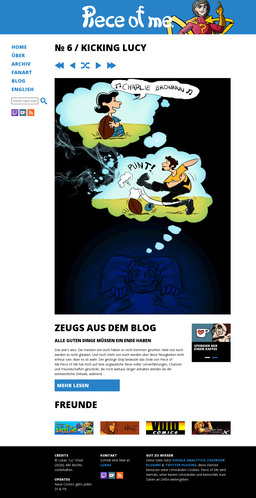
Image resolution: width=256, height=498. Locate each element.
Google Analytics (188, 460)
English (22, 89)
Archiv (21, 63)
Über (18, 55)
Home (19, 46)
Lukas (105, 465)
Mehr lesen (73, 385)
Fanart (21, 72)
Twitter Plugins (180, 465)
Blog (18, 80)
